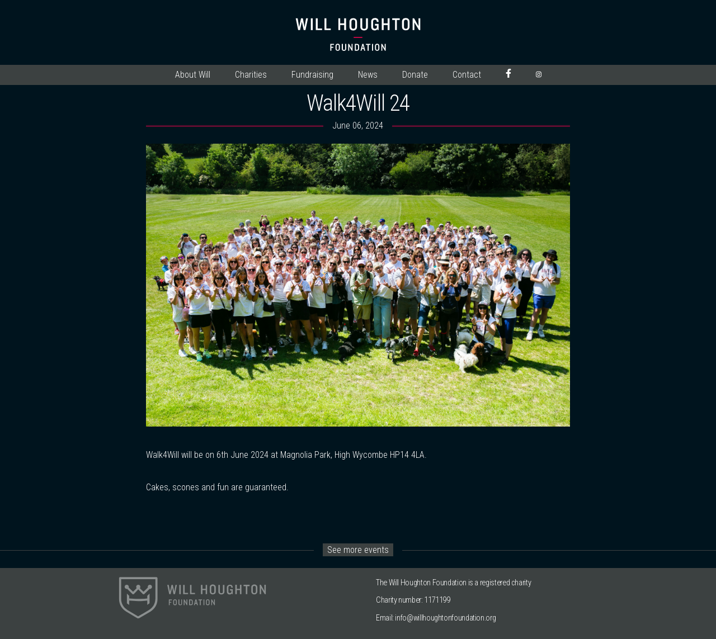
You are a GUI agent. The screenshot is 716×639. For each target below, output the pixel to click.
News (368, 74)
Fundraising (312, 74)
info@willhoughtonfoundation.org (445, 618)
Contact (467, 74)
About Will (192, 74)
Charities (251, 74)
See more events (358, 550)
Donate (415, 74)
